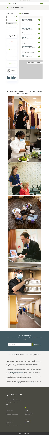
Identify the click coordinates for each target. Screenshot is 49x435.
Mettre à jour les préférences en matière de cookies (14, 425)
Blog (7, 411)
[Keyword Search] (11, 17)
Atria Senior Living (28, 411)
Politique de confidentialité (10, 420)
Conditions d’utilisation (9, 422)
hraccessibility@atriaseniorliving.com (16, 379)
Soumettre (36, 344)
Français (20, 0)
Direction (7, 413)
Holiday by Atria (27, 414)
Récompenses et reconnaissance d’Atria (12, 414)
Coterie (26, 410)
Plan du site (8, 423)
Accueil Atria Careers (9, 410)
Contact (28, 421)
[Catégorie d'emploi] (11, 23)
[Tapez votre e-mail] (20, 344)
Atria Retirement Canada (29, 413)
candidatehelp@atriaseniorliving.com (16, 372)
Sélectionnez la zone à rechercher (35, 62)
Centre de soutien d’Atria (29, 415)
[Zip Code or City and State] (11, 20)
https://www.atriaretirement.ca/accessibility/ (26, 382)
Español (28, 0)
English (24, 0)
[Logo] (11, 3)
